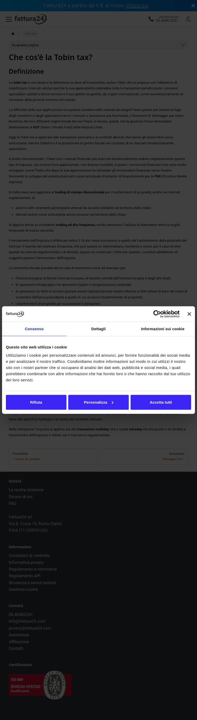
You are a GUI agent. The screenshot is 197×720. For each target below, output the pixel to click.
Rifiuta (36, 402)
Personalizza (98, 402)
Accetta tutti (161, 402)
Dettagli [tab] (98, 329)
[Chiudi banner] (189, 314)
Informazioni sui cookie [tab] (162, 329)
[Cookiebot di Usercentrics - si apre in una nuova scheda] (157, 314)
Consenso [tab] (34, 329)
